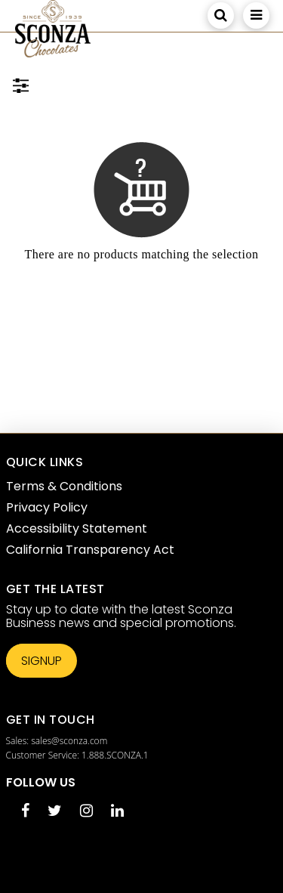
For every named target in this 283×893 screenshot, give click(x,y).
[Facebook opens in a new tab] (25, 811)
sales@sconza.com (69, 740)
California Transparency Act (90, 549)
